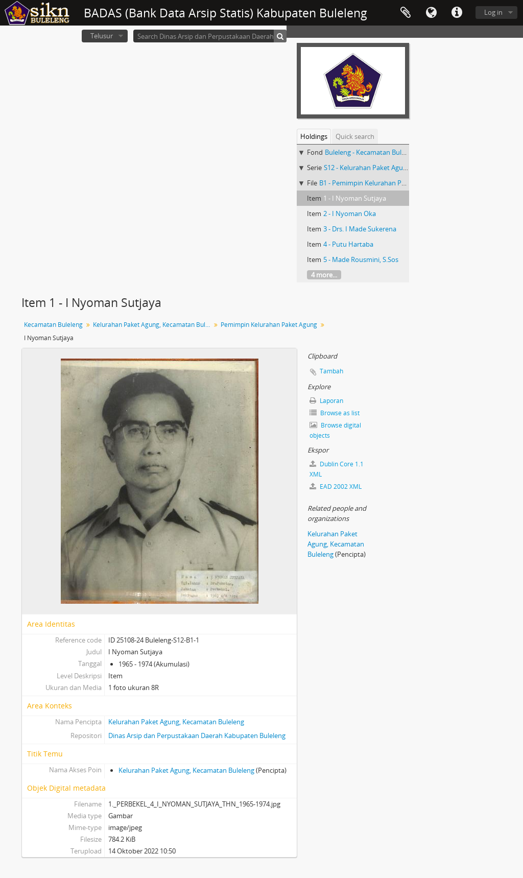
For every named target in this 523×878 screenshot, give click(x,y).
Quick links (456, 13)
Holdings (313, 136)
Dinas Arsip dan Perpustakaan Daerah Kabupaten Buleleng (197, 735)
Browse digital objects (335, 430)
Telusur (101, 35)
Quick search (355, 136)
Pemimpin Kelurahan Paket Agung (269, 324)
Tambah (331, 371)
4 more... (324, 274)
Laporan (326, 400)
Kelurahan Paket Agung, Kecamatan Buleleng (153, 324)
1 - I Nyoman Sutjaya (354, 198)
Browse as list (335, 413)
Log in (493, 12)
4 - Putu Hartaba (348, 244)
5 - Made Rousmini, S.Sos (360, 259)
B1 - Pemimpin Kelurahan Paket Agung (377, 182)
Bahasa (431, 13)
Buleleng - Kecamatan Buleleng (371, 152)
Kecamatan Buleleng (53, 324)
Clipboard (405, 13)
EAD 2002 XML (336, 486)
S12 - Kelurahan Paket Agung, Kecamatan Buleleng (400, 167)
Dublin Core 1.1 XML (337, 469)
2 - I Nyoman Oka (349, 213)
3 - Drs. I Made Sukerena (359, 228)
